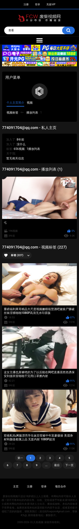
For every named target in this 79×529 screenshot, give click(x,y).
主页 (16, 486)
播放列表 (34, 112)
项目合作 (60, 486)
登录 (37, 4)
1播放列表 (33, 149)
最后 (57, 465)
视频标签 (15, 112)
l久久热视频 (36, 522)
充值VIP (50, 4)
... (46, 465)
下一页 (69, 465)
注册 (26, 4)
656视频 (19, 149)
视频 (30, 102)
